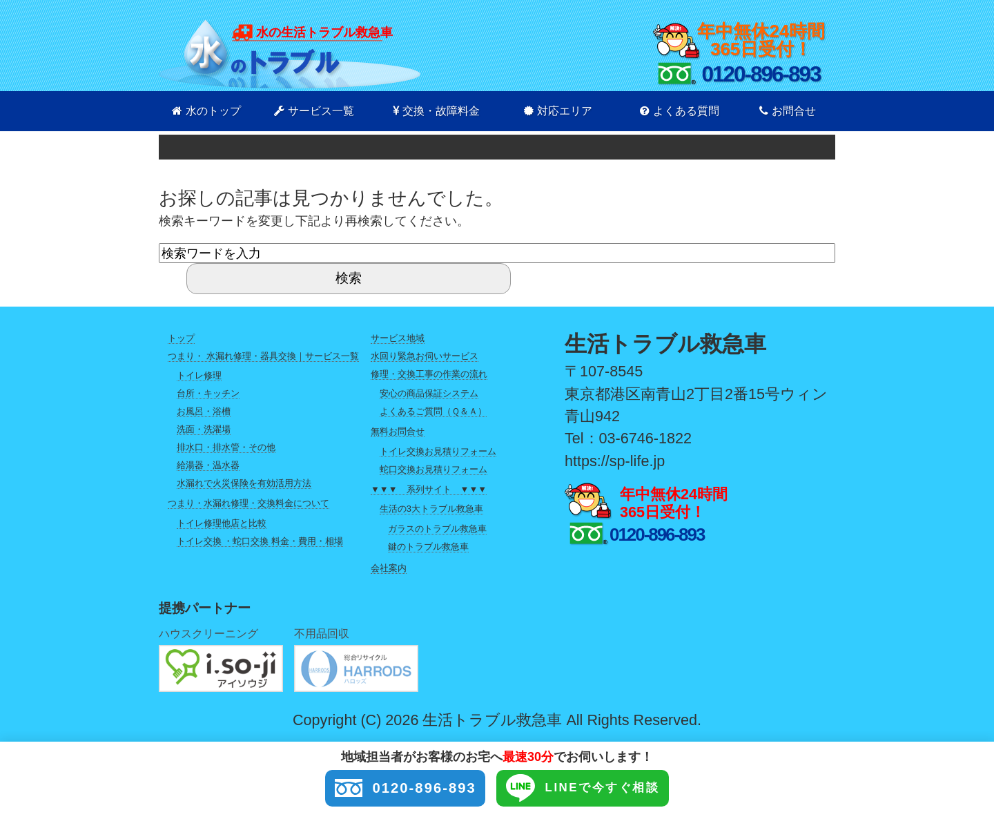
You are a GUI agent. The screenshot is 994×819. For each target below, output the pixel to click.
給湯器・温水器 (208, 465)
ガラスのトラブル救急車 (437, 528)
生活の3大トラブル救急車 (431, 508)
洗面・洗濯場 (204, 429)
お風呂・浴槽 (204, 411)
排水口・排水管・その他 (226, 447)
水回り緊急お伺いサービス (424, 356)
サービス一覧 (314, 111)
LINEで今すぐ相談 (594, 789)
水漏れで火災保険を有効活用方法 (244, 483)
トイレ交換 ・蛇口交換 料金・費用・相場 (260, 541)
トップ (181, 338)
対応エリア (558, 111)
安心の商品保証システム (429, 393)
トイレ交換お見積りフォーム (438, 451)
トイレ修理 (199, 375)
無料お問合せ (398, 431)
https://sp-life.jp (615, 461)
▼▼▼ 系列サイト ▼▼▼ (429, 489)
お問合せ (787, 111)
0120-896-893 (393, 789)
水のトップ (206, 111)
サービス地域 (398, 338)
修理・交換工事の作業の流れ (429, 374)
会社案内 (389, 568)
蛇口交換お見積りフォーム (433, 469)
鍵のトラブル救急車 (428, 546)
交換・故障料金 (436, 111)
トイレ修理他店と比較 (221, 523)
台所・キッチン (208, 393)
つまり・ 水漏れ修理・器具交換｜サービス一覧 (263, 356)
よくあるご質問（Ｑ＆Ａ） (433, 411)
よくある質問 (679, 111)
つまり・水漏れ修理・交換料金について (248, 503)
